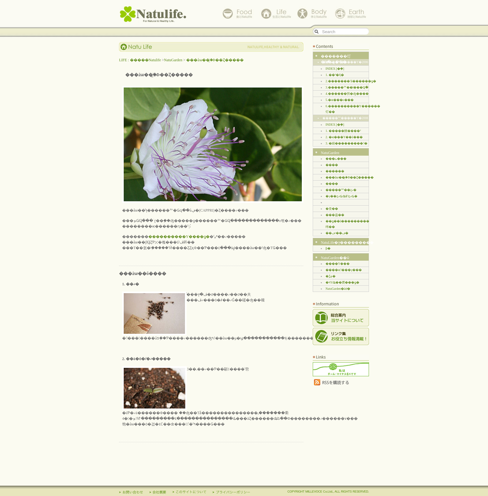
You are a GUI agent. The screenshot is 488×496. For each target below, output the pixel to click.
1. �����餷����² (343, 131)
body (312, 13)
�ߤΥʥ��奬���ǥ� (342, 282)
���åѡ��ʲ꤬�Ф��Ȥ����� (215, 60)
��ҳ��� (157, 493)
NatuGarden (173, 60)
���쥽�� (335, 215)
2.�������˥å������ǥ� (351, 81)
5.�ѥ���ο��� (340, 100)
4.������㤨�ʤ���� (347, 93)
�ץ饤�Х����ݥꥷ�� (231, 493)
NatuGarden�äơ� (338, 288)
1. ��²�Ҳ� (335, 75)
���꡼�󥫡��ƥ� (328, 248)
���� (332, 165)
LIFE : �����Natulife (140, 60)
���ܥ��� (336, 158)
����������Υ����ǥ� (179, 236)
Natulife (153, 14)
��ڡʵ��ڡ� (337, 233)
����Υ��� (338, 263)
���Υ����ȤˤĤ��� (189, 493)
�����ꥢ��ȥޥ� (341, 190)
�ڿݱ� (331, 276)
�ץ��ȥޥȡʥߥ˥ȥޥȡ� (341, 196)
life (275, 13)
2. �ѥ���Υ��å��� (344, 137)
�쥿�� (332, 208)
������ (335, 171)
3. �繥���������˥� (346, 143)
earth (350, 13)
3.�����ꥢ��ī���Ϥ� (347, 87)
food (237, 13)
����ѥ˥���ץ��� (344, 270)
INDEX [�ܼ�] (335, 68)
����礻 (131, 493)
